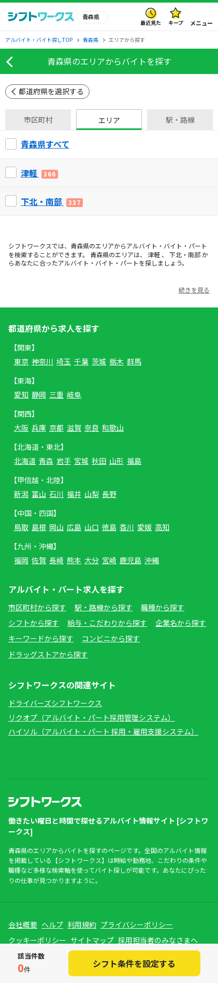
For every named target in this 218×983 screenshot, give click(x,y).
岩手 (63, 461)
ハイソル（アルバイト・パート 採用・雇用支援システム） (103, 731)
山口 (91, 527)
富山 (39, 494)
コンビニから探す (111, 638)
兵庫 (39, 427)
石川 (56, 494)
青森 (46, 461)
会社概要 (22, 924)
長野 (109, 494)
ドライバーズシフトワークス (55, 703)
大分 (91, 560)
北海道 (25, 461)
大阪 (21, 427)
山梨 (91, 494)
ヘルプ (52, 924)
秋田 (99, 461)
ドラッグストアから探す (48, 654)
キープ (175, 22)
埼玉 (63, 361)
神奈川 (42, 361)
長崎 (56, 560)
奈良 (91, 427)
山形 (116, 461)
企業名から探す (180, 623)
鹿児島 (130, 560)
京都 (56, 427)
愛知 (21, 394)
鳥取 (21, 527)
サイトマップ (92, 940)
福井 (74, 494)
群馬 (134, 361)
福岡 (21, 560)
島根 (39, 527)
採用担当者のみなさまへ (158, 940)
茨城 (99, 361)
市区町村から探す (37, 607)
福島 (134, 461)
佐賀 (39, 560)
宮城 (81, 461)
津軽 (154, 254)
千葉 (81, 361)
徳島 (109, 527)
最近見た (150, 22)
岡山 (56, 527)
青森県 (79, 245)
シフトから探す (33, 623)
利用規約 (81, 924)
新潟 (21, 494)
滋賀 (74, 427)
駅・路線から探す (104, 607)
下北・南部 (184, 254)
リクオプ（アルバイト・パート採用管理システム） (91, 717)
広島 (74, 527)
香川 (127, 527)
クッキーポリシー (37, 940)
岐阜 (74, 394)
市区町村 (38, 119)
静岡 (39, 394)
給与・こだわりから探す (107, 623)
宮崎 (109, 560)
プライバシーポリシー (136, 924)
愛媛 (144, 527)
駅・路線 (180, 119)
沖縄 (151, 560)
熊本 (74, 560)
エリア (109, 120)
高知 (162, 527)
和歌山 (113, 427)
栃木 (116, 361)
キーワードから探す (41, 638)
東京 (21, 361)
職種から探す (162, 607)
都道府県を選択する (51, 91)
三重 (56, 394)
